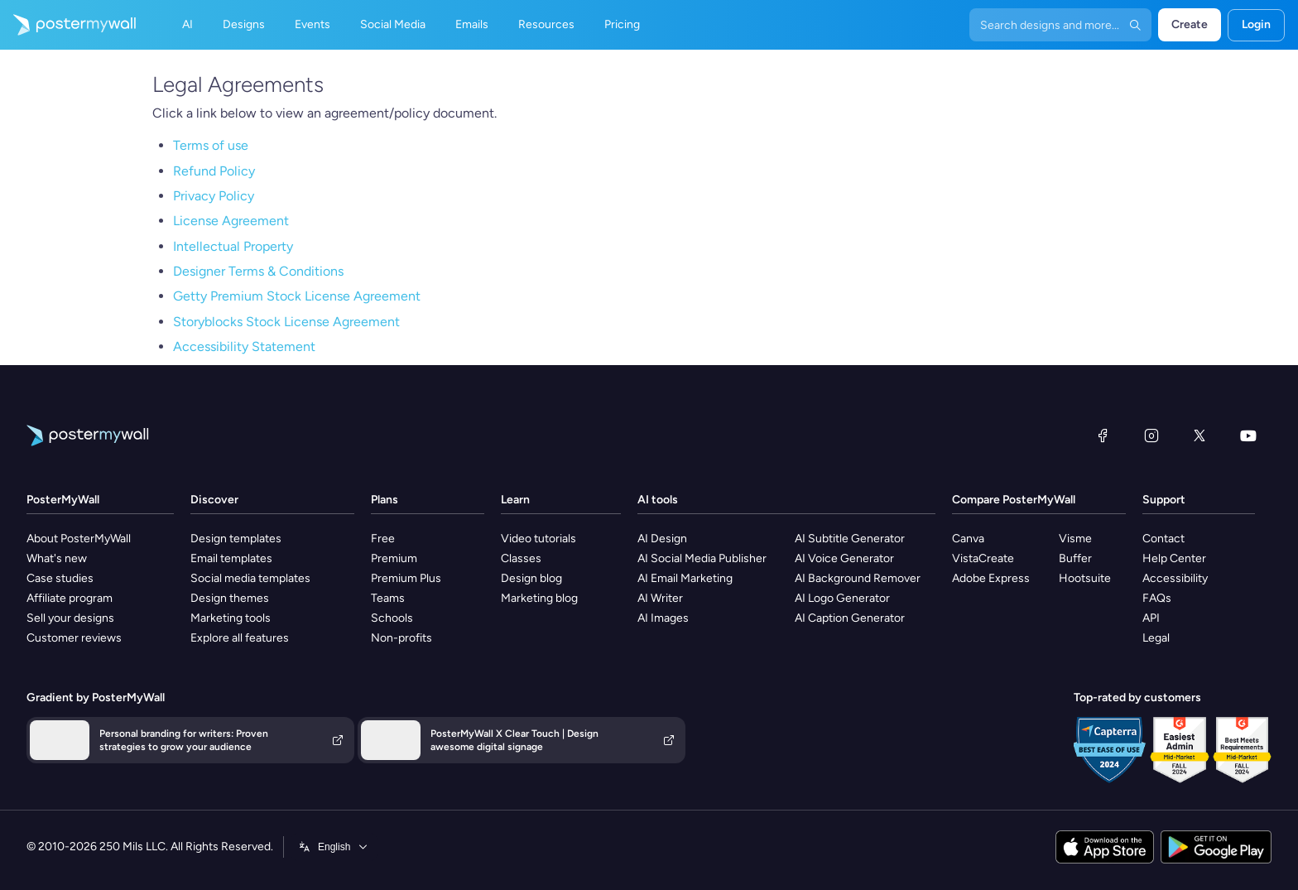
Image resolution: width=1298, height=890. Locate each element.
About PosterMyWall (78, 539)
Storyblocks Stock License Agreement (286, 322)
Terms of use (210, 145)
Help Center (1174, 558)
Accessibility (1175, 578)
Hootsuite (1085, 578)
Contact (1163, 539)
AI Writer (660, 598)
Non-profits (401, 638)
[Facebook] (1102, 435)
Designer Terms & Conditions (258, 271)
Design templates (235, 539)
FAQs (1156, 598)
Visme (1075, 539)
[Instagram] (1151, 435)
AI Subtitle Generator (850, 539)
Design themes (229, 598)
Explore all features (239, 638)
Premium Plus (406, 578)
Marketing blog (539, 598)
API (1151, 618)
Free (383, 539)
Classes (521, 558)
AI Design (662, 539)
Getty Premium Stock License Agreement (297, 296)
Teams (388, 598)
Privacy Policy (213, 196)
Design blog (531, 578)
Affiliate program (69, 598)
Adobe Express (991, 578)
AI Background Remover (858, 578)
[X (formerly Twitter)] (1199, 435)
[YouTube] (1248, 435)
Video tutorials (538, 539)
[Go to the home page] (68, 24)
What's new (56, 558)
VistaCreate (983, 558)
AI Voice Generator (844, 558)
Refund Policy (214, 171)
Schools (392, 618)
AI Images (663, 618)
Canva (968, 539)
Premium (394, 558)
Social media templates (250, 578)
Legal (1156, 638)
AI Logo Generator (842, 598)
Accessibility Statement (244, 346)
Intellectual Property (233, 246)
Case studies (60, 578)
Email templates (231, 558)
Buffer (1075, 558)
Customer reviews (74, 638)
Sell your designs (70, 618)
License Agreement (231, 221)
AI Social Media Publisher (702, 558)
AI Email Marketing (685, 578)
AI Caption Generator (850, 618)
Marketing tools (230, 618)
